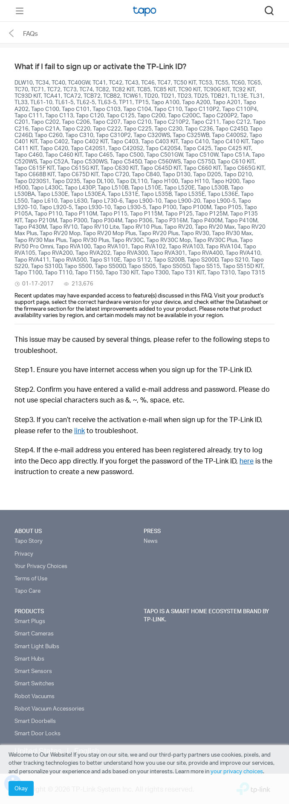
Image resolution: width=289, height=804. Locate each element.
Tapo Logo (144, 11)
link (79, 430)
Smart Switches (34, 683)
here (247, 460)
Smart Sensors (33, 670)
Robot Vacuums (34, 696)
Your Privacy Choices (40, 565)
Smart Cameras (34, 633)
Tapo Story (28, 540)
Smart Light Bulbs (36, 646)
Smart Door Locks (37, 733)
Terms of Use (30, 578)
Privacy (23, 553)
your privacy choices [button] (237, 771)
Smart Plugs (29, 621)
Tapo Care (27, 590)
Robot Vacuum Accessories (49, 708)
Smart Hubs (29, 658)
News (151, 540)
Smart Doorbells (35, 720)
